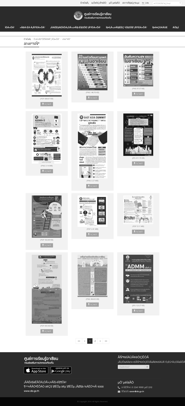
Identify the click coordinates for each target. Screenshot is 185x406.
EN (147, 3)
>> (106, 341)
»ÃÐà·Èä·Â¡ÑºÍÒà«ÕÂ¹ (32, 27)
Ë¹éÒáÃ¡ (85, 3)
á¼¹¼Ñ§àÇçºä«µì (130, 3)
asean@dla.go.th (136, 391)
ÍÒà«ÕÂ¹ (10, 27)
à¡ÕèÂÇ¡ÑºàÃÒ (98, 3)
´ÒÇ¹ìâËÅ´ (46, 104)
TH (143, 3)
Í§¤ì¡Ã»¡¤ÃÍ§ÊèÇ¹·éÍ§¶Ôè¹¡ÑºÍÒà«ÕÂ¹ (126, 27)
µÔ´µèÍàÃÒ (114, 3)
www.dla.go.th (31, 391)
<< (79, 341)
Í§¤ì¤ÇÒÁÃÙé (159, 27)
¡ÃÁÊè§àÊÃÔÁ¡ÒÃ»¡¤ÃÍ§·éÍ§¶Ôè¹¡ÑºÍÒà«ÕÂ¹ (75, 27)
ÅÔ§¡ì (176, 27)
